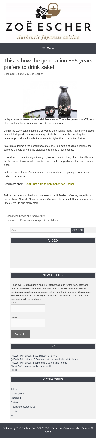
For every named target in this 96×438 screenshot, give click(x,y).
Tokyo (14, 389)
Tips (13, 415)
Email (14, 317)
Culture (14, 402)
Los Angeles (17, 393)
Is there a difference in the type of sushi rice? (32, 220)
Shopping (16, 398)
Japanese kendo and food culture (26, 216)
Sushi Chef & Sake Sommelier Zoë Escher (49, 184)
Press (14, 369)
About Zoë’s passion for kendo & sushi (31, 366)
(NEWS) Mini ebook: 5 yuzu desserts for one (34, 355)
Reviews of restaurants (23, 406)
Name (14, 302)
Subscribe (20, 334)
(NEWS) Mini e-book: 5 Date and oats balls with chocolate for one (45, 359)
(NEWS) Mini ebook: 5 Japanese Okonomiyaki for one (39, 362)
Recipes (15, 411)
